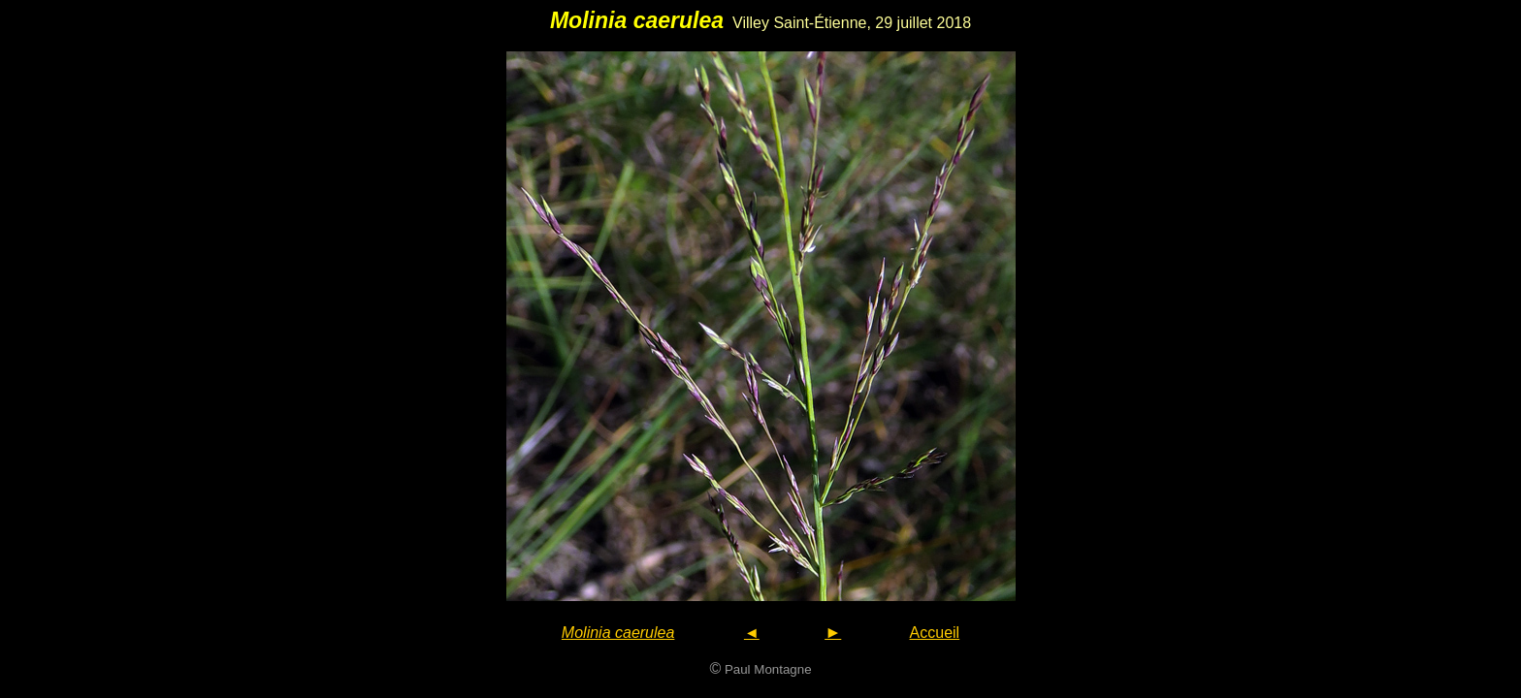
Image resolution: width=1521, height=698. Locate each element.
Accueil (935, 632)
